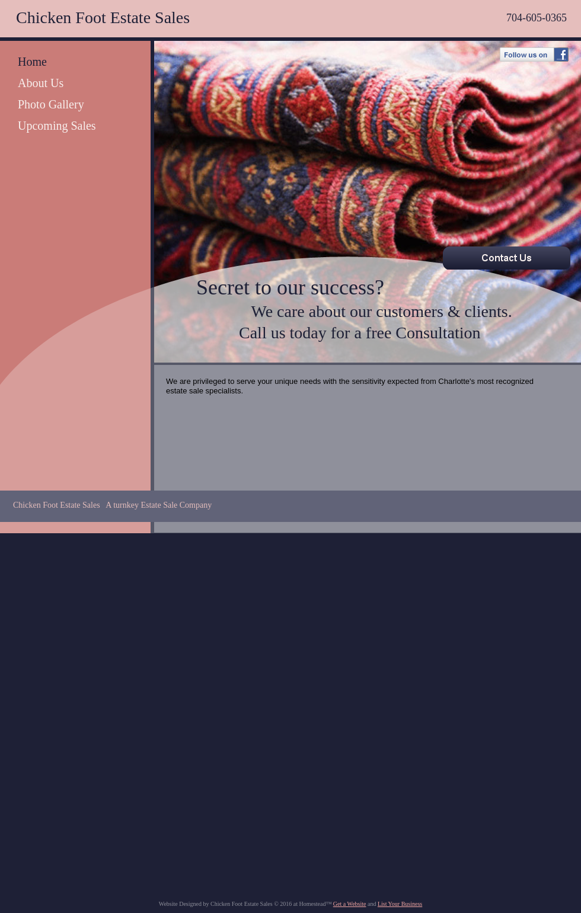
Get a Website (349, 904)
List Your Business (400, 904)
